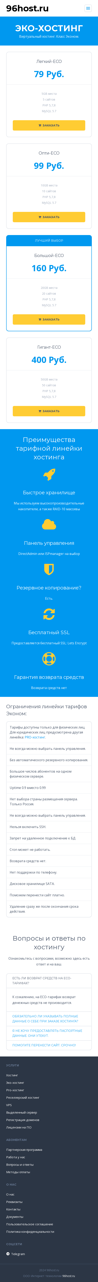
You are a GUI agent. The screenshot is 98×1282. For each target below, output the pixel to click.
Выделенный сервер (21, 1112)
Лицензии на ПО (19, 1127)
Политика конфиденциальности (30, 1231)
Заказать (49, 125)
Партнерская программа (24, 1150)
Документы (14, 1217)
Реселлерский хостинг (22, 1097)
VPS (9, 1105)
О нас (10, 1194)
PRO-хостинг (35, 737)
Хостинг (12, 1075)
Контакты (13, 1209)
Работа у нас (15, 1157)
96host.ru (68, 1276)
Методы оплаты (18, 1172)
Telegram (15, 1254)
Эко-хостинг (15, 1082)
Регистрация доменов (22, 1120)
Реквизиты (14, 1202)
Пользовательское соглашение (29, 1224)
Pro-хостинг (15, 1090)
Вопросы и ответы (20, 1164)
